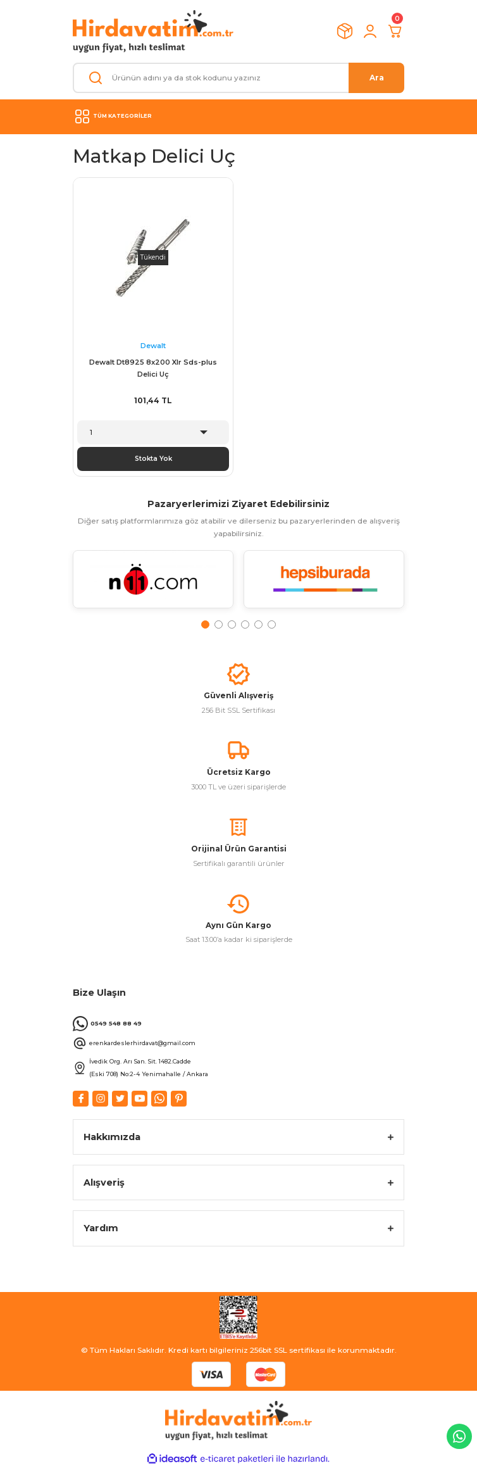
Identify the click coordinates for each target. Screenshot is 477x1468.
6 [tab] (272, 624)
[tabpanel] (153, 584)
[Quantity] (153, 432)
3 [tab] (232, 624)
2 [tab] (218, 624)
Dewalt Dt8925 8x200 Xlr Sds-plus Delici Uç (153, 368)
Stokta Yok (153, 459)
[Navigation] (238, 116)
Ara (376, 77)
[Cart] (395, 31)
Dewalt (153, 345)
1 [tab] (205, 624)
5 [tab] (258, 624)
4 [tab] (245, 624)
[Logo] (153, 31)
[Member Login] (370, 31)
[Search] (238, 78)
